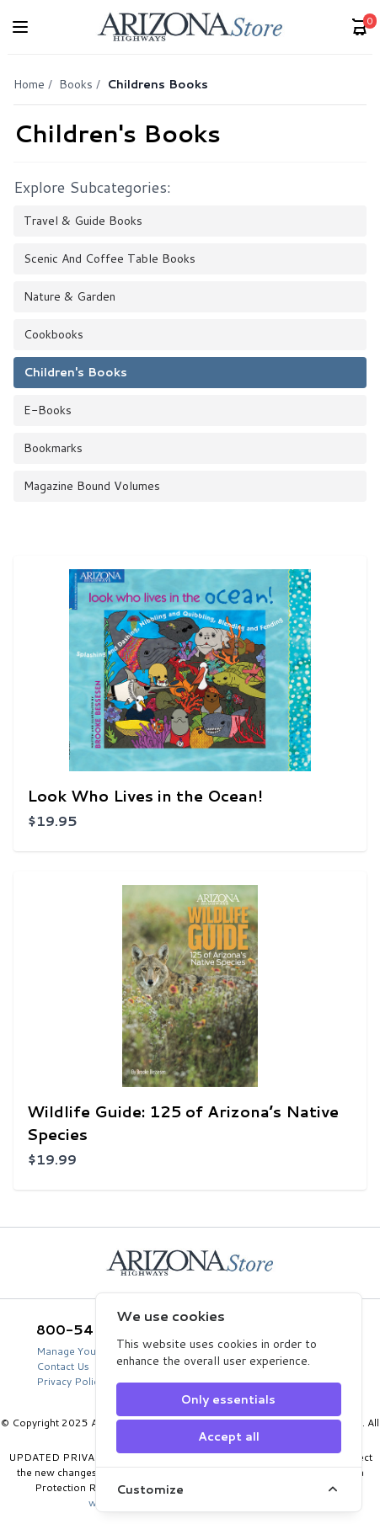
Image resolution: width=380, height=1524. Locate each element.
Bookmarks (53, 448)
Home (29, 84)
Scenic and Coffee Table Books (109, 258)
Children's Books (75, 372)
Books (76, 84)
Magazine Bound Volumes (92, 485)
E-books (48, 410)
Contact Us (62, 1366)
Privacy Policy (70, 1381)
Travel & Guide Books (83, 220)
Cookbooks (53, 334)
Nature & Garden (69, 296)
